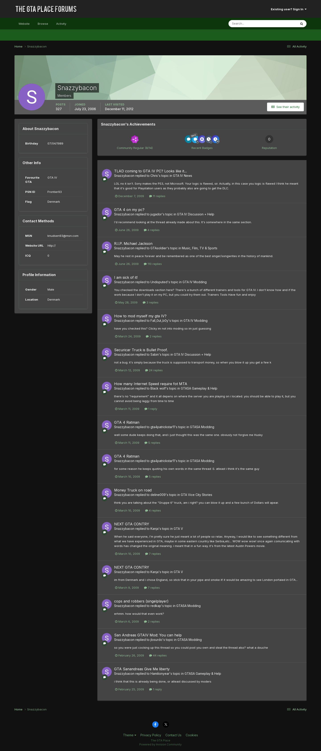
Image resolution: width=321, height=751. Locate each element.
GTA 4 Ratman (126, 422)
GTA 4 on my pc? (129, 209)
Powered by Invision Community (160, 744)
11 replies (157, 196)
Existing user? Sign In (289, 9)
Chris (154, 175)
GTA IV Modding (195, 282)
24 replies (154, 370)
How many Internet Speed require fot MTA (150, 384)
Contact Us (173, 735)
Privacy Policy (150, 735)
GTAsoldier (158, 248)
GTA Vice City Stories (196, 495)
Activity (61, 23)
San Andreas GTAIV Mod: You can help (148, 635)
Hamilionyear (159, 673)
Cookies (192, 735)
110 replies (153, 264)
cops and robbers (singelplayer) (141, 601)
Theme (129, 735)
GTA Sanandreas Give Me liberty (142, 669)
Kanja (154, 528)
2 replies (154, 336)
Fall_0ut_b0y (159, 320)
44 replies (158, 655)
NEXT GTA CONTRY (131, 524)
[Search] (248, 23)
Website (24, 23)
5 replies (152, 442)
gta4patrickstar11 (162, 427)
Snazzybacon (124, 175)
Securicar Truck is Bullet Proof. (141, 350)
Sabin (154, 354)
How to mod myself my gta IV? (140, 316)
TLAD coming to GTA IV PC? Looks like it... (150, 171)
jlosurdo (156, 640)
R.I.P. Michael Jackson (133, 243)
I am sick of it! (126, 277)
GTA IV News (182, 175)
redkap (155, 606)
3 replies (150, 302)
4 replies (152, 230)
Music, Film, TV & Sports (199, 248)
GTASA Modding (202, 427)
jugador (156, 214)
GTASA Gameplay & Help (199, 388)
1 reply (150, 409)
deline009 (158, 495)
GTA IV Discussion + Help (195, 214)
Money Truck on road (133, 490)
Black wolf (158, 388)
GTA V (178, 528)
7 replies (153, 553)
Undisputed (158, 282)
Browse (43, 23)
